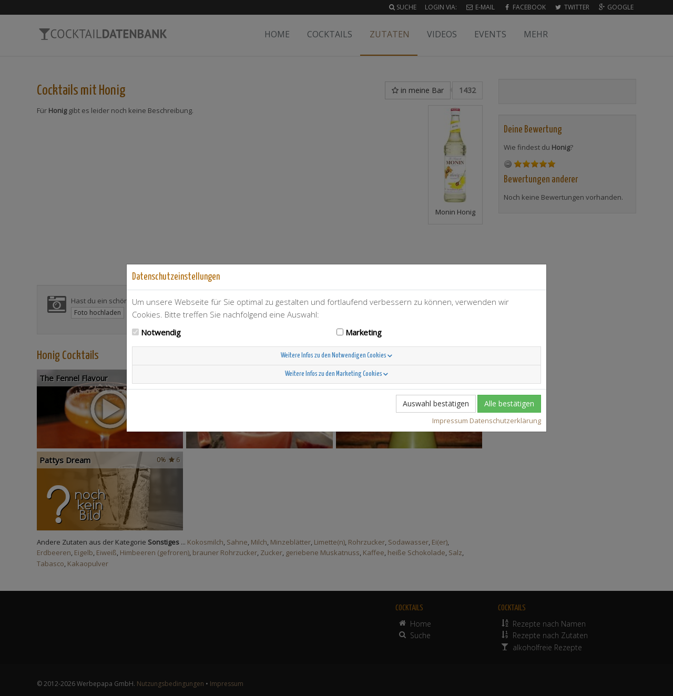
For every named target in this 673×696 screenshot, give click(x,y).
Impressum (450, 420)
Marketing (363, 332)
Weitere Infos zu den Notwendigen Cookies (336, 355)
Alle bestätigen (509, 403)
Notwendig (161, 332)
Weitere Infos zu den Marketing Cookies (336, 374)
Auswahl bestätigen (436, 403)
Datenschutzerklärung (505, 420)
